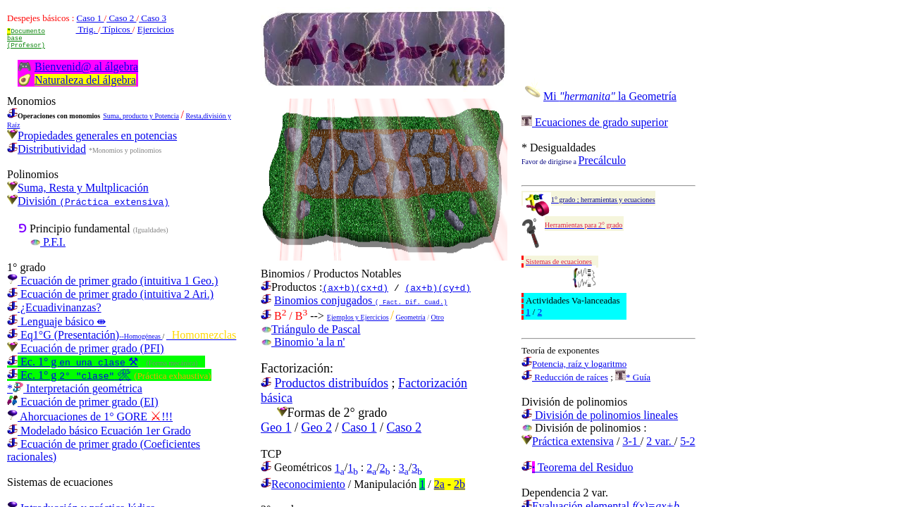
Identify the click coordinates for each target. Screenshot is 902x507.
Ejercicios (155, 29)
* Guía (632, 377)
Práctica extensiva (573, 441)
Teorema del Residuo (577, 467)
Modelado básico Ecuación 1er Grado (99, 431)
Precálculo (602, 160)
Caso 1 (90, 18)
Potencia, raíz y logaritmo (573, 363)
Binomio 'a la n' (303, 342)
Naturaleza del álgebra (85, 80)
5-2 (687, 441)
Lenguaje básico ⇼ (56, 321)
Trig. (87, 29)
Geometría (411, 317)
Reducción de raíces (564, 377)
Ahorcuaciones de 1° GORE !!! (90, 417)
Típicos (116, 29)
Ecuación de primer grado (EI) (82, 402)
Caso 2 (121, 18)
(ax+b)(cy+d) (437, 287)
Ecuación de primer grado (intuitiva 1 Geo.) (112, 281)
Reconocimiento (308, 484)
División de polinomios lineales (599, 415)
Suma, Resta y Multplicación (83, 188)
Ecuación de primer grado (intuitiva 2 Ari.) (110, 294)
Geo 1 (276, 427)
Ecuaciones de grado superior (594, 122)
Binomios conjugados (360, 300)
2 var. (660, 441)
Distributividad (46, 149)
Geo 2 (317, 427)
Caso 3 (152, 18)
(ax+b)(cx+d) (355, 287)
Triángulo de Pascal (311, 329)
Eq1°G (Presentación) (85, 335)
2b (459, 484)
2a (439, 484)
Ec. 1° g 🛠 (69, 375)
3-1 (631, 441)
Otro (437, 317)
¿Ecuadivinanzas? (54, 307)
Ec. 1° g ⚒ (72, 362)
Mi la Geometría (609, 96)
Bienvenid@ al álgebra (86, 67)
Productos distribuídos (332, 383)
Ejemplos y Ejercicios (358, 317)
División (93, 201)
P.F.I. (48, 242)
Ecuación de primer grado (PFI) (85, 348)
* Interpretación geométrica (74, 388)
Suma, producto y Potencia (141, 116)
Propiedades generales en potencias (92, 136)
